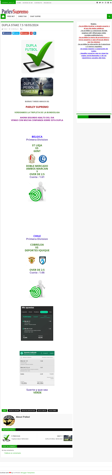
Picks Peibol (53, 410)
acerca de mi (28, 2)
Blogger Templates (28, 472)
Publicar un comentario (12, 453)
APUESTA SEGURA (14, 410)
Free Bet (11, 16)
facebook (47, 2)
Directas (22, 16)
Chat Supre (35, 16)
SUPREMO (17, 472)
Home (19, 2)
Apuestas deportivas (28, 410)
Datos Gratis (42, 410)
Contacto (38, 2)
